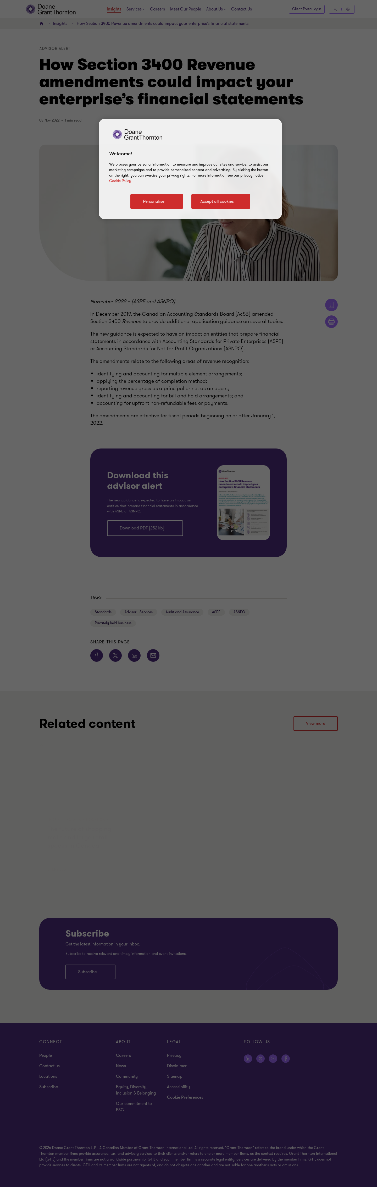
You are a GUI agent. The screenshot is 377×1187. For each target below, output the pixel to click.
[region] (190, 169)
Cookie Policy (120, 180)
